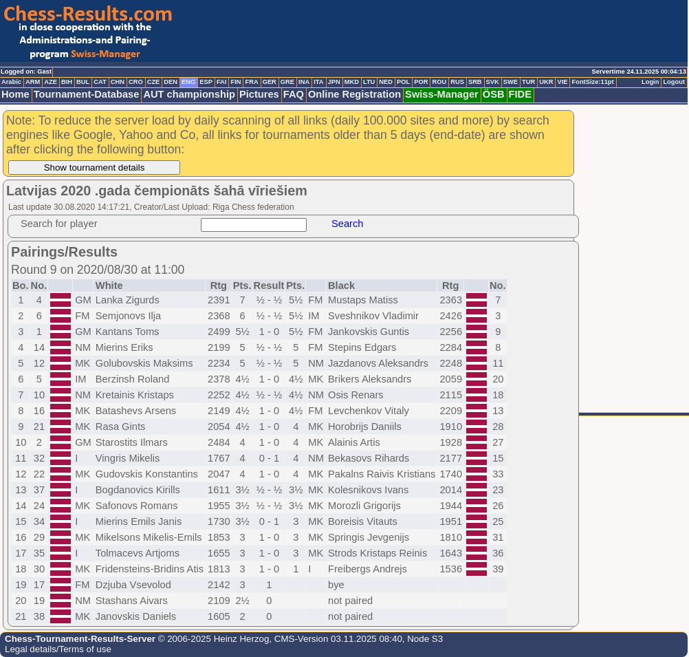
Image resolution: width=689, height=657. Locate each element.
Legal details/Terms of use (58, 649)
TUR (528, 81)
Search (347, 223)
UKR (546, 81)
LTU (369, 81)
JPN (334, 81)
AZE (50, 81)
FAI (222, 81)
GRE (287, 81)
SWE (510, 81)
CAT (100, 81)
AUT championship (189, 94)
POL (403, 81)
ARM (32, 81)
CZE (153, 81)
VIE (562, 81)
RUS (457, 81)
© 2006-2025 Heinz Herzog (212, 639)
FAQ (293, 94)
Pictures (259, 94)
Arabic (11, 81)
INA (303, 81)
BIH (66, 81)
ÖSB (494, 94)
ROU (439, 81)
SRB (475, 81)
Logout (674, 81)
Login (650, 81)
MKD (351, 81)
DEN (170, 81)
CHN (117, 81)
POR (421, 81)
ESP (205, 81)
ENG (188, 81)
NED (386, 81)
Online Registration (354, 94)
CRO (136, 81)
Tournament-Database (87, 94)
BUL (82, 81)
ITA (318, 81)
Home (15, 94)
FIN (235, 81)
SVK (492, 81)
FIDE (520, 94)
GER (269, 81)
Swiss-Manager (442, 94)
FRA (251, 81)
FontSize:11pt (592, 81)
